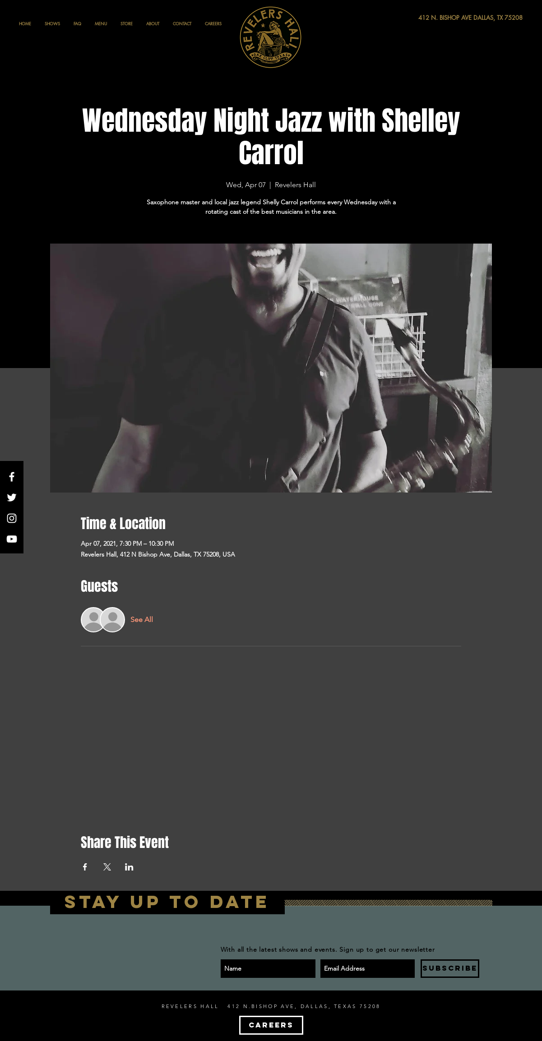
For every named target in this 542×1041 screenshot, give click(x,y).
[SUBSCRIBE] (450, 968)
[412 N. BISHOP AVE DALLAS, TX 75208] (437, 17)
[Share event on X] (107, 867)
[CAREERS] (271, 1025)
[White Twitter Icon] (11, 497)
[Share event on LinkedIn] (129, 867)
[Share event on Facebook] (85, 867)
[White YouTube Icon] (11, 539)
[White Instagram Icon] (11, 518)
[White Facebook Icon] (11, 476)
